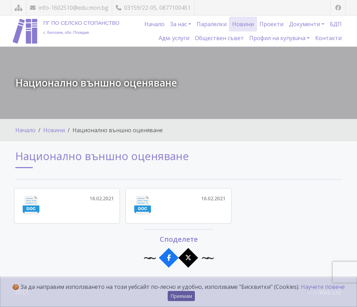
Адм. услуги (174, 38)
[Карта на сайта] (18, 8)
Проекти (271, 24)
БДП (336, 24)
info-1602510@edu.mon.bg (69, 8)
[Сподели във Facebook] (169, 258)
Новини (243, 24)
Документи (305, 24)
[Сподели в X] (188, 258)
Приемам (181, 296)
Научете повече (323, 287)
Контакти (328, 38)
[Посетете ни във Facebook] (338, 8)
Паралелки (212, 24)
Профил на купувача (278, 38)
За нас (179, 24)
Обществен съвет (219, 38)
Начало (154, 24)
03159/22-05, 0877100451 (153, 8)
